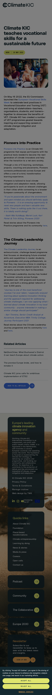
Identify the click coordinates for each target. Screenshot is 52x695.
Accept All (26, 681)
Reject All (26, 686)
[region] (26, 681)
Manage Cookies (26, 692)
